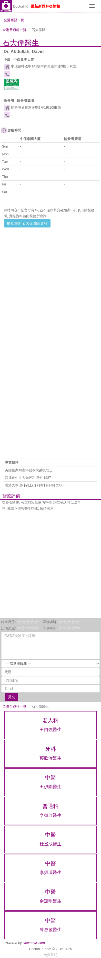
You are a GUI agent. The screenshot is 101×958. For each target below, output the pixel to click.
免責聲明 (50, 955)
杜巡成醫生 (50, 843)
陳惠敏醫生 (50, 929)
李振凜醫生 (50, 872)
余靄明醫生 (50, 901)
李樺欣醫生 (50, 815)
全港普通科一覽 (14, 30)
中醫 (50, 778)
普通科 (50, 806)
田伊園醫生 (50, 786)
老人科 (50, 720)
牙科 (50, 749)
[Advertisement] (50, 280)
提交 (11, 697)
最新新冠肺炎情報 (45, 6)
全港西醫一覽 (14, 20)
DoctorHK (20, 6)
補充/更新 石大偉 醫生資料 (27, 223)
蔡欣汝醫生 (50, 758)
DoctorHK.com (34, 943)
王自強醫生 (50, 729)
